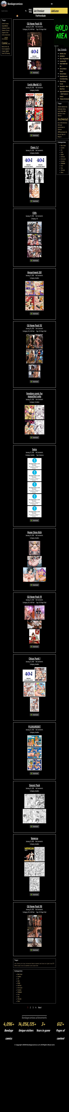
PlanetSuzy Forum (63, 82)
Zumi (3, 53)
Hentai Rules (63, 73)
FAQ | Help (30, 11)
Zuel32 (3, 23)
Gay (18, 997)
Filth (34, 213)
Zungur (3, 51)
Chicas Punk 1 (34, 658)
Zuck (7, 32)
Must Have (19, 974)
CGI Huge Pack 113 (34, 23)
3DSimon (60, 129)
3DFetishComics (63, 123)
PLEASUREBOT (34, 726)
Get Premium (39, 11)
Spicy (34, 449)
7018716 (59, 107)
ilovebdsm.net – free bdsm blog (64, 77)
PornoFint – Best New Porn (64, 87)
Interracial (19, 988)
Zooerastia (7, 35)
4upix (59, 111)
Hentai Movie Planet (63, 70)
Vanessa (34, 838)
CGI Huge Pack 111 (34, 596)
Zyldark (7, 51)
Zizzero (7, 30)
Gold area (55, 11)
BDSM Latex (63, 53)
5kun (63, 134)
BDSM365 (62, 56)
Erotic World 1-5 (34, 84)
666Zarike (60, 109)
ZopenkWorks (5, 26)
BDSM (18, 983)
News (18, 1001)
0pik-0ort (60, 113)
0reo (59, 123)
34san (63, 113)
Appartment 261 (34, 272)
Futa (18, 994)
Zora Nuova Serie (28, 963)
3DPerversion (61, 132)
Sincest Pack (34, 785)
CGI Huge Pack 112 (34, 325)
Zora (3, 39)
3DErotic (60, 116)
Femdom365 (63, 61)
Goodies (37, 90)
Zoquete (4, 32)
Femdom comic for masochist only (34, 395)
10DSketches (64, 107)
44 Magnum (61, 135)
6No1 (65, 111)
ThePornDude (40, 16)
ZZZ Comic (5, 41)
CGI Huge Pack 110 (34, 906)
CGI (28, 29)
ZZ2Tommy (7, 53)
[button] (51, 3)
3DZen (64, 109)
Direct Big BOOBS (64, 58)
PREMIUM (19, 992)
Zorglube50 (7, 49)
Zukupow (4, 28)
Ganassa (41, 455)
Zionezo (4, 30)
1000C (62, 111)
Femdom (37, 402)
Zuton (3, 35)
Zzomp (7, 23)
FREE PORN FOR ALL (63, 65)
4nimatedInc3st (61, 127)
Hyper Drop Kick (34, 532)
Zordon (8, 28)
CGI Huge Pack (42, 29)
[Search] (26, 11)
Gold (18, 981)
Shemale (19, 999)
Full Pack (32, 29)
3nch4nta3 (63, 119)
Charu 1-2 (34, 147)
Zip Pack (31, 965)
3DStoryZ (60, 125)
